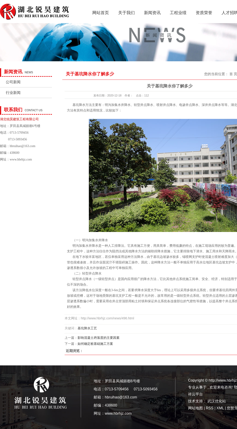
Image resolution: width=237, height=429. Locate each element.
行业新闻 (13, 93)
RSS (209, 408)
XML (220, 408)
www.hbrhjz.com (21, 159)
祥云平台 (195, 394)
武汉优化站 (216, 401)
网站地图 (196, 408)
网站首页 (100, 12)
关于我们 (126, 12)
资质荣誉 (204, 12)
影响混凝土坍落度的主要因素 (99, 337)
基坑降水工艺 (87, 328)
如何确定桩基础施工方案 (95, 344)
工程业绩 (178, 12)
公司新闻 (13, 82)
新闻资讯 (152, 12)
